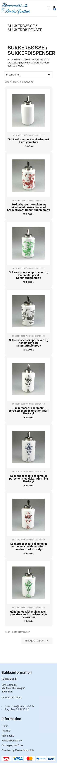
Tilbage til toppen (37, 641)
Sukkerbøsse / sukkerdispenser (25, 27)
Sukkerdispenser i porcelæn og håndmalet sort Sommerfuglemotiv (28, 342)
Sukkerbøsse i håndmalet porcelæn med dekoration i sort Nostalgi (28, 410)
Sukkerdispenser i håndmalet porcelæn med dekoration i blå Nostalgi (28, 478)
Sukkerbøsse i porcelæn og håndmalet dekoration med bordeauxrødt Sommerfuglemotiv (28, 207)
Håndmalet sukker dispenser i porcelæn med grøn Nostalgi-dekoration (28, 614)
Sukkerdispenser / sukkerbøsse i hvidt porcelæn (28, 141)
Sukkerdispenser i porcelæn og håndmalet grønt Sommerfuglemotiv (28, 275)
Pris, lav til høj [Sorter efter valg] (28, 75)
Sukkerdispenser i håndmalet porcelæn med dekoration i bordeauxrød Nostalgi (28, 546)
